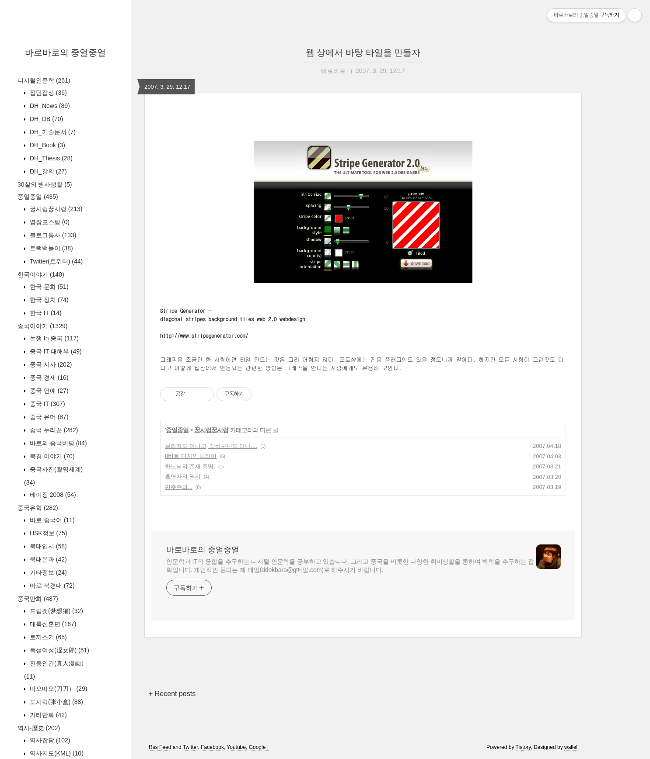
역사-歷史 (38, 727)
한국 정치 (48, 299)
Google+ (259, 747)
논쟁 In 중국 (53, 338)
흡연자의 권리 (183, 476)
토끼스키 (47, 637)
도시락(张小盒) (55, 701)
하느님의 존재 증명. (190, 466)
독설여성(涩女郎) (58, 650)
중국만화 (37, 598)
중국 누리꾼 (53, 429)
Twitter (190, 747)
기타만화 (47, 714)
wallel (570, 747)
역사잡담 (49, 740)
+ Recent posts (172, 693)
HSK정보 (47, 533)
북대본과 (47, 559)
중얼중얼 (37, 196)
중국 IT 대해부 (55, 351)
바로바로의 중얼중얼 (65, 52)
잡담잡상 (47, 92)
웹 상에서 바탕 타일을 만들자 (363, 52)
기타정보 (47, 572)
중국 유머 (48, 416)
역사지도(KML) (56, 753)
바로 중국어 (51, 519)
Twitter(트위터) (55, 261)
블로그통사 (52, 235)
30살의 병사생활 (44, 184)
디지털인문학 (43, 80)
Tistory (523, 747)
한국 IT (45, 312)
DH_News (49, 105)
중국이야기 (42, 325)
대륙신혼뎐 (52, 623)
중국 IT (46, 403)
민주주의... (178, 487)
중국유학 (37, 507)
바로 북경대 (51, 585)
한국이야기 (40, 274)
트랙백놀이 (50, 248)
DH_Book (46, 145)
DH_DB (45, 118)
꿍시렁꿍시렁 (55, 208)
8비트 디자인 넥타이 (191, 456)
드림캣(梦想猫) (55, 610)
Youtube (236, 747)
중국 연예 (48, 390)
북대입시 (47, 546)
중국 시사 (50, 364)
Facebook (212, 747)
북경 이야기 (51, 456)
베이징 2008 (52, 494)
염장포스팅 (49, 221)
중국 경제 (48, 377)
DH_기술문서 (52, 131)
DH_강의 (47, 171)
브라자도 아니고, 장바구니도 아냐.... (211, 446)
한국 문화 (48, 286)
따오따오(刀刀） (57, 688)
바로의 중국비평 (57, 443)
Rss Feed (160, 747)
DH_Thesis (50, 158)
